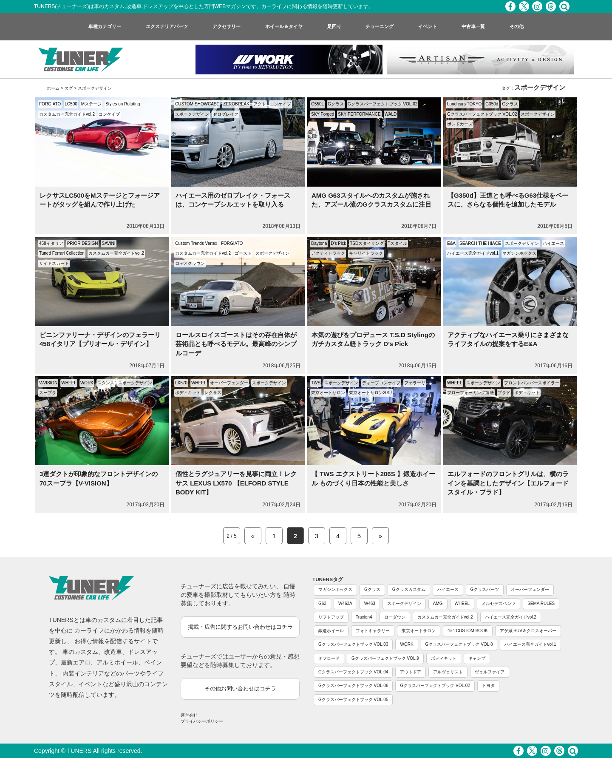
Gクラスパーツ (484, 589)
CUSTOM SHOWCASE (197, 104)
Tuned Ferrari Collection (62, 253)
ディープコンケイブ (381, 382)
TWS (315, 382)
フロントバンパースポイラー (531, 382)
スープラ (47, 392)
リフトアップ (331, 617)
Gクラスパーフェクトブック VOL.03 (353, 644)
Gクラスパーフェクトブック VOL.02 (382, 104)
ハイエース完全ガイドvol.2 (510, 617)
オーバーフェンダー (229, 382)
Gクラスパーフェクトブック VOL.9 (385, 658)
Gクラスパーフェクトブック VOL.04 (353, 672)
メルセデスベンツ (499, 603)
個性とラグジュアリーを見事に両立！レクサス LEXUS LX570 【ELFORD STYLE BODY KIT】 (236, 483)
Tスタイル (397, 243)
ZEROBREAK (236, 104)
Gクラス (336, 104)
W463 (369, 603)
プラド (504, 392)
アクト (259, 104)
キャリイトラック (366, 253)
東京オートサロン (328, 392)
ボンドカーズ (460, 124)
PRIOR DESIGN (82, 243)
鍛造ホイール (331, 630)
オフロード (329, 658)
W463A (345, 603)
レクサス (212, 392)
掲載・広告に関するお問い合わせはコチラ (240, 627)
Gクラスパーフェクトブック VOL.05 (353, 699)
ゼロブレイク (225, 114)
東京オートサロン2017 (370, 392)
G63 (322, 603)
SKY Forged (322, 114)
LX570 (181, 382)
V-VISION (48, 382)
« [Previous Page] (253, 535)
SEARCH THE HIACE (480, 243)
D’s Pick (338, 243)
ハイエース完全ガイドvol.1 (473, 253)
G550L (317, 104)
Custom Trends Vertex (196, 243)
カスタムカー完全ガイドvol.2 (67, 114)
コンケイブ (109, 114)
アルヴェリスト (448, 672)
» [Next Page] (380, 535)
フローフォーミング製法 (470, 392)
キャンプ (476, 658)
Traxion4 (364, 617)
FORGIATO (50, 104)
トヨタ (488, 685)
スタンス (105, 382)
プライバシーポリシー (202, 721)
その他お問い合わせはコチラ (240, 688)
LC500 (71, 104)
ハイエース (553, 243)
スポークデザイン (192, 114)
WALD (391, 114)
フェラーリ (414, 382)
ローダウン (394, 617)
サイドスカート (54, 263)
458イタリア (51, 243)
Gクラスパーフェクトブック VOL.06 (353, 685)
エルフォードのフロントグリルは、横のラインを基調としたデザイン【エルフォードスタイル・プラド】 (508, 483)
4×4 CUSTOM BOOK (468, 630)
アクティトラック (328, 253)
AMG (438, 603)
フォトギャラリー (373, 630)
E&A (451, 243)
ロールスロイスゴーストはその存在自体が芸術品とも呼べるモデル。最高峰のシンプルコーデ (236, 344)
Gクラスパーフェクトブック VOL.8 (459, 644)
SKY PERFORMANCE (359, 114)
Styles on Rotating (122, 104)
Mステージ (91, 104)
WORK (87, 382)
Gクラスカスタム (408, 589)
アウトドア (410, 672)
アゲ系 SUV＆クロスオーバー (528, 630)
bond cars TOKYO (464, 104)
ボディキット (188, 392)
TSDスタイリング (367, 243)
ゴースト (243, 253)
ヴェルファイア (489, 672)
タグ (68, 88)
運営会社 (189, 715)
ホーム (53, 88)
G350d (491, 104)
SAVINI (108, 243)
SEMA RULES (541, 603)
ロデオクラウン (190, 263)
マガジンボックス (519, 253)
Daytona (319, 243)
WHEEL (68, 382)
